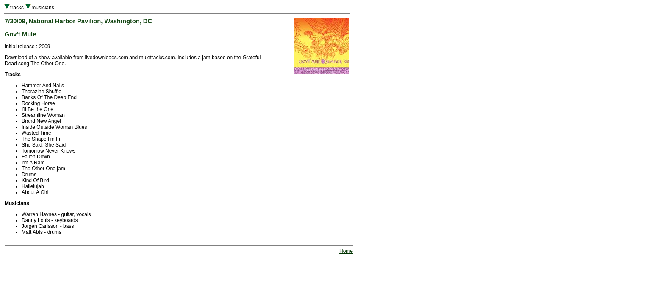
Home (346, 251)
